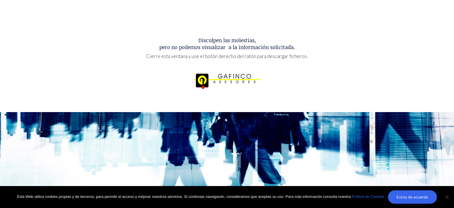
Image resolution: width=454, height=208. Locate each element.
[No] (447, 197)
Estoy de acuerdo (412, 196)
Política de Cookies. (368, 196)
